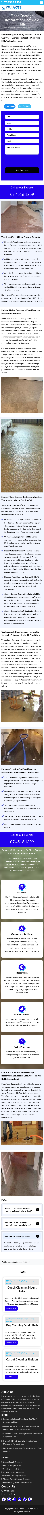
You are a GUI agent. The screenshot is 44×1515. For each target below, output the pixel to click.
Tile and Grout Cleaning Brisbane (16, 1479)
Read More (11, 1308)
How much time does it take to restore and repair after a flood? (18, 1209)
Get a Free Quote (24, 106)
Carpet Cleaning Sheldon (22, 1359)
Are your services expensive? (17, 1236)
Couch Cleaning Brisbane (13, 1469)
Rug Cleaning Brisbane (12, 1465)
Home (4, 28)
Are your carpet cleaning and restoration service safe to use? (18, 1223)
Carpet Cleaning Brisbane (29, 1508)
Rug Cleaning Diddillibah (22, 1325)
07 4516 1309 (12, 2)
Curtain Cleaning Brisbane (13, 1472)
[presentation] (19, 159)
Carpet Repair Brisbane (12, 1462)
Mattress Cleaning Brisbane (14, 1475)
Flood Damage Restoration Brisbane (17, 1482)
